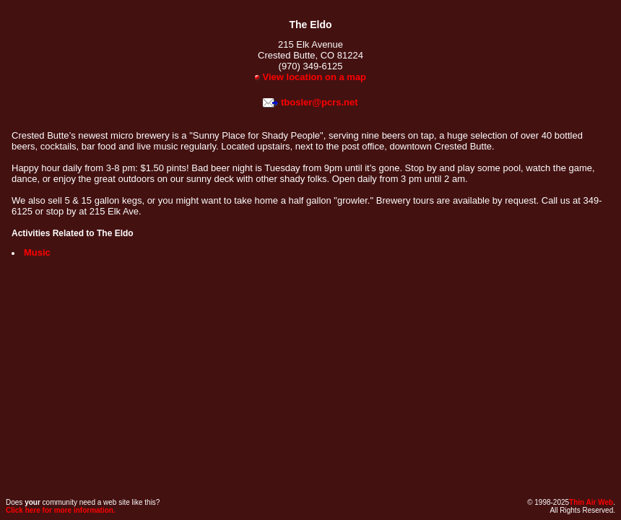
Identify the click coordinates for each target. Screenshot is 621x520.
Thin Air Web (591, 502)
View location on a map (310, 77)
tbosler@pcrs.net (319, 102)
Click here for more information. (61, 510)
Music (37, 252)
